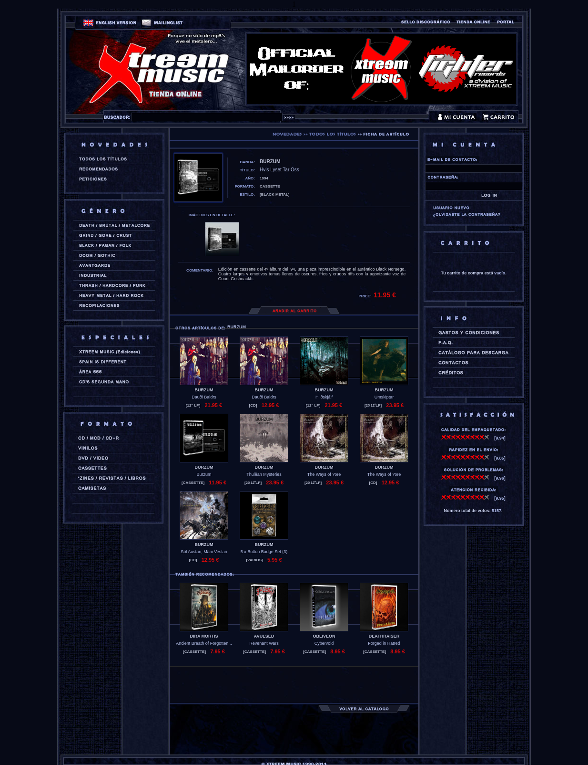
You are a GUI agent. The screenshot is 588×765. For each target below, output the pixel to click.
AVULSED (264, 636)
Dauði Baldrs (204, 397)
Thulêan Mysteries (264, 474)
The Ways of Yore (324, 474)
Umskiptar (384, 397)
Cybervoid (324, 643)
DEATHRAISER (384, 636)
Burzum (203, 474)
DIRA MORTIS (204, 636)
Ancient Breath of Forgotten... (204, 643)
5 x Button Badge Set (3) (264, 551)
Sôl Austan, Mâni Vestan (204, 551)
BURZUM (204, 390)
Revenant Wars (264, 643)
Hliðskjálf (324, 397)
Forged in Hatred (384, 643)
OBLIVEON (324, 636)
